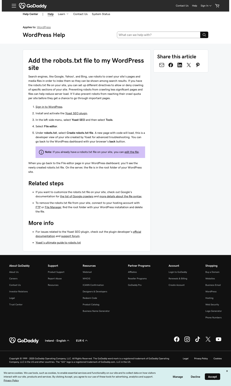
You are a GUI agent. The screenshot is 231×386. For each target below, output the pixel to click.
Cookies (217, 358)
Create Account (177, 285)
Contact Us (80, 13)
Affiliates (132, 272)
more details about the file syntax (120, 196)
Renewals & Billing (178, 278)
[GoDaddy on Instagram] (187, 341)
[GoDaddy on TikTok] (197, 341)
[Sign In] (206, 5)
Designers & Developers (95, 291)
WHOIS (86, 278)
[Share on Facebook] (170, 65)
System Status (101, 13)
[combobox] (159, 34)
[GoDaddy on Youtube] (218, 341)
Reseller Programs (137, 278)
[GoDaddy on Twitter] (208, 341)
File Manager (53, 207)
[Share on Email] (161, 65)
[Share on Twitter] (188, 65)
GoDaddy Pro (134, 285)
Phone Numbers (213, 317)
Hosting (209, 298)
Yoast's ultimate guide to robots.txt (58, 242)
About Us (14, 272)
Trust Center (16, 304)
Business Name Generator (96, 311)
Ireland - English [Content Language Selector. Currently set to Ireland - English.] (57, 340)
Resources (53, 285)
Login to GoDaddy (178, 272)
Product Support (56, 272)
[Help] (195, 5)
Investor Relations (18, 291)
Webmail (87, 272)
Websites (210, 278)
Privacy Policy (201, 358)
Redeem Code (90, 298)
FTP (38, 207)
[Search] (204, 35)
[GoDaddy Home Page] (24, 340)
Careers (13, 278)
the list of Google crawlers (76, 196)
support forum (70, 236)
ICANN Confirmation (93, 285)
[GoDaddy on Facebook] (176, 341)
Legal (12, 298)
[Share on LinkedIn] (179, 65)
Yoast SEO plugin (76, 113)
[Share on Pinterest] (197, 65)
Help (51, 13)
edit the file (132, 151)
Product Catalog (91, 304)
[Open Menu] (12, 5)
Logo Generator (213, 311)
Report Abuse (55, 278)
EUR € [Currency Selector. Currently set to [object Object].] (82, 340)
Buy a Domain (212, 272)
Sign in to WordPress (49, 106)
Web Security (212, 304)
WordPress (44, 27)
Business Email (213, 285)
